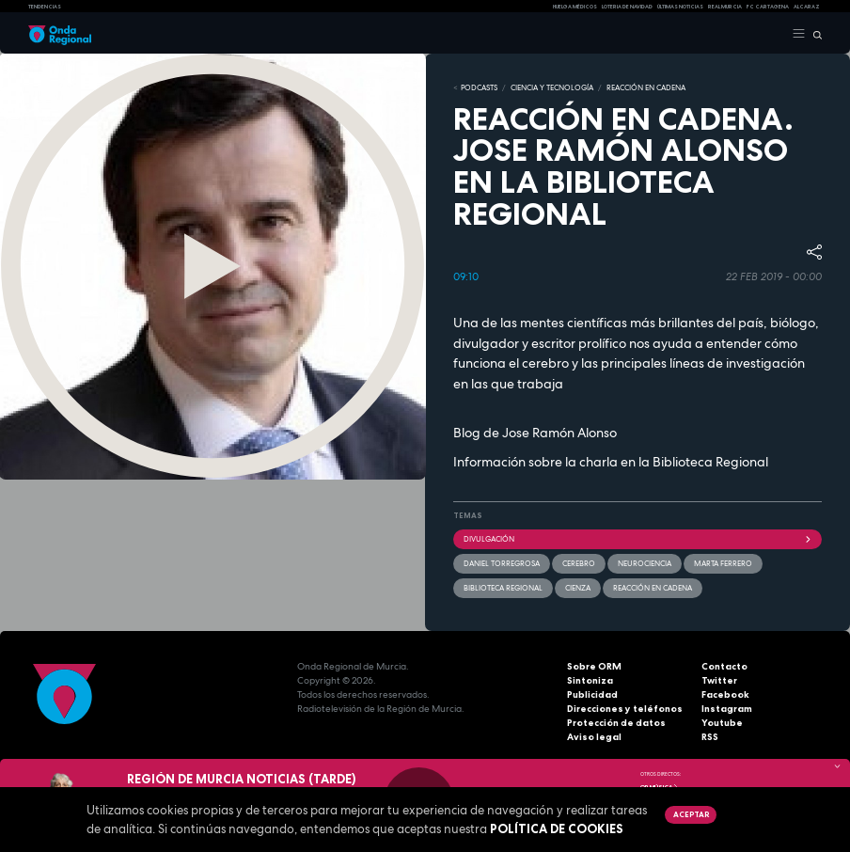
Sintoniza (590, 680)
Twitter (719, 680)
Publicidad (592, 694)
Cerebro (578, 563)
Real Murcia (725, 6)
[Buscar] (814, 34)
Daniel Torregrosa (502, 563)
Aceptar (691, 814)
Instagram (726, 708)
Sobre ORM (594, 666)
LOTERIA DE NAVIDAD (627, 6)
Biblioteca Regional (710, 461)
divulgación (637, 539)
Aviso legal (594, 737)
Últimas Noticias (680, 6)
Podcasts (479, 87)
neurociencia (644, 563)
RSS (709, 737)
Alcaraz (807, 6)
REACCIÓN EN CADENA (645, 87)
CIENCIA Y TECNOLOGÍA (552, 87)
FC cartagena (768, 6)
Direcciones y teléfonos (625, 708)
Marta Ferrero (723, 563)
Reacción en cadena (652, 587)
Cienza (577, 587)
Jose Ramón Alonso (559, 432)
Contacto (724, 666)
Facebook (725, 694)
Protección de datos (616, 723)
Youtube (722, 723)
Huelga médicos (575, 6)
